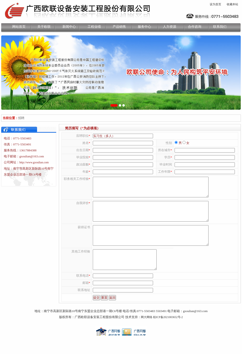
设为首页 (215, 4)
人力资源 (169, 27)
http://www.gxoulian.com (34, 162)
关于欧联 (44, 27)
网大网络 (146, 334)
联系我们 (219, 27)
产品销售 (119, 27)
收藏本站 (232, 4)
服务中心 (144, 27)
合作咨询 (194, 27)
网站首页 (19, 27)
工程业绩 (94, 27)
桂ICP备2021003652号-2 (168, 334)
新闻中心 (69, 27)
